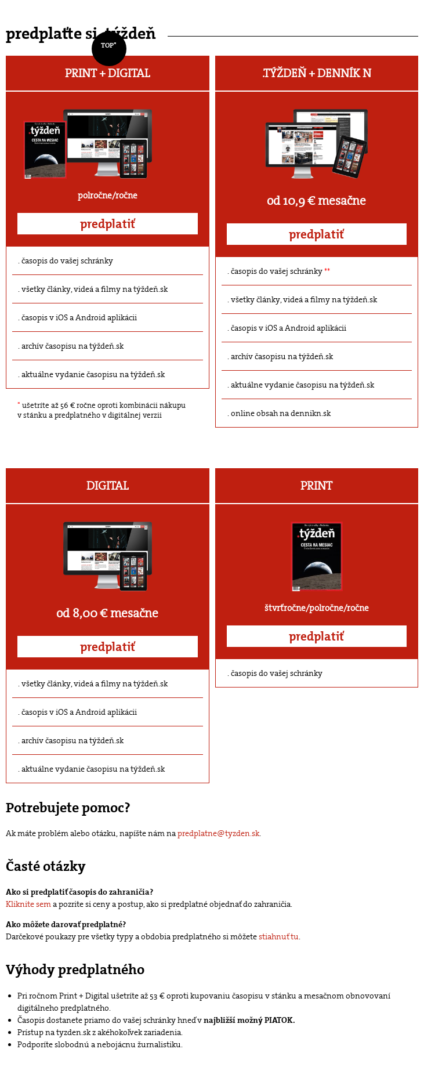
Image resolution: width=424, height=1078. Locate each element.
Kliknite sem (28, 904)
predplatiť (107, 224)
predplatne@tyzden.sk (218, 833)
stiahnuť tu (279, 936)
